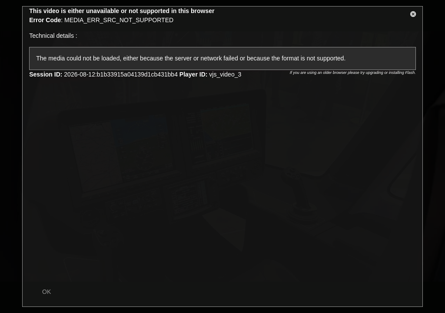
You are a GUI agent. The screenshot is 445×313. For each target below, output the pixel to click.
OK (46, 291)
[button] (413, 16)
